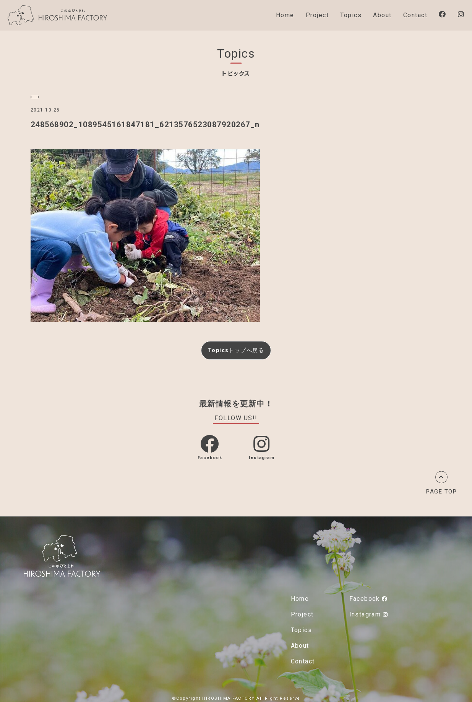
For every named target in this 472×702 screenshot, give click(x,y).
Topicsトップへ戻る (236, 349)
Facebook (368, 597)
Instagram (368, 612)
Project (317, 15)
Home (285, 15)
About (382, 15)
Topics (351, 15)
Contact (415, 15)
